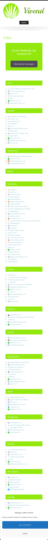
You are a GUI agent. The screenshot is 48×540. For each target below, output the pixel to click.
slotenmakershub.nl (14, 245)
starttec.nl (11, 377)
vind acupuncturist (14, 254)
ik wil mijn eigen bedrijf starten (20, 425)
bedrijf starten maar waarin (19, 206)
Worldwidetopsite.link (17, 489)
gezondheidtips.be (14, 121)
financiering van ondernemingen (21, 156)
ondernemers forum (17, 238)
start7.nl (10, 98)
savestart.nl (12, 374)
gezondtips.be (12, 124)
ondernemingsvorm (16, 372)
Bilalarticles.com (15, 315)
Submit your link (15, 101)
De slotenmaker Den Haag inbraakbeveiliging (25, 221)
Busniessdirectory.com (17, 91)
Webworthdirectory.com (18, 141)
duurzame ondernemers (18, 117)
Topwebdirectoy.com (17, 345)
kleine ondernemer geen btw (19, 505)
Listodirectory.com (16, 454)
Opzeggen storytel (16, 427)
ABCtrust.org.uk (15, 194)
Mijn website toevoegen (24, 64)
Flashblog (13, 228)
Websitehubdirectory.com (18, 464)
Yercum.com (14, 143)
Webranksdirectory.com (18, 294)
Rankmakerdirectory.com (18, 287)
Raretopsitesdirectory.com (19, 128)
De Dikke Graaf (15, 218)
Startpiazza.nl (14, 407)
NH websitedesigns (14, 369)
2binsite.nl (13, 190)
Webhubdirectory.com (17, 103)
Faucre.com (13, 93)
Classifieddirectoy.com (17, 214)
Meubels (13, 282)
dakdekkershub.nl (14, 216)
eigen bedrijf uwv (15, 480)
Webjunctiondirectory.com (18, 257)
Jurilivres (10, 126)
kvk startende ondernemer (19, 340)
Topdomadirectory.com (17, 161)
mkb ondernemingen (17, 96)
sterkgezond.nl (13, 136)
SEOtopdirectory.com (17, 430)
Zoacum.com (14, 301)
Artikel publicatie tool (17, 202)
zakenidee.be (12, 259)
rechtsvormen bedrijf (17, 457)
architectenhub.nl (13, 197)
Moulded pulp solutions (16, 367)
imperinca (11, 319)
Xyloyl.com (13, 384)
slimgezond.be (13, 131)
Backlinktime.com (15, 423)
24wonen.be (12, 275)
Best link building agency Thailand (19, 209)
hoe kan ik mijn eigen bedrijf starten (22, 317)
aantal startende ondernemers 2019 (22, 89)
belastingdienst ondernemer (19, 362)
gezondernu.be (13, 119)
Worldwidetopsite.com (17, 163)
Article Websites (15, 199)
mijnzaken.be (12, 233)
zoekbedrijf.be (13, 262)
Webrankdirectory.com (17, 381)
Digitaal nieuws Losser (17, 397)
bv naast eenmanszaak (18, 450)
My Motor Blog (14, 482)
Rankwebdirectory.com (17, 404)
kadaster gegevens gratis (16, 280)
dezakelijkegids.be (14, 223)
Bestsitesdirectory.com (17, 338)
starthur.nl (11, 247)
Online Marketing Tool (17, 240)
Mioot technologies (14, 235)
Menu (24, 23)
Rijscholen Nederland (15, 242)
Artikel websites (15, 204)
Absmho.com (14, 477)
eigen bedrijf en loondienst (19, 400)
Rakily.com (13, 402)
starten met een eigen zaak (19, 133)
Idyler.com (13, 452)
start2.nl (10, 459)
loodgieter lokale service (16, 230)
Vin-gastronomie (13, 487)
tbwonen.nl (11, 292)
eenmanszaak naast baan (19, 277)
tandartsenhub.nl (13, 252)
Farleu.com (13, 226)
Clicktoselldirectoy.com (17, 365)
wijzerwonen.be (13, 297)
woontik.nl (11, 299)
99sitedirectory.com (16, 503)
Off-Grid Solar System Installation (21, 285)
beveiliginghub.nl (13, 211)
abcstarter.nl (12, 192)
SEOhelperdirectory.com (18, 322)
